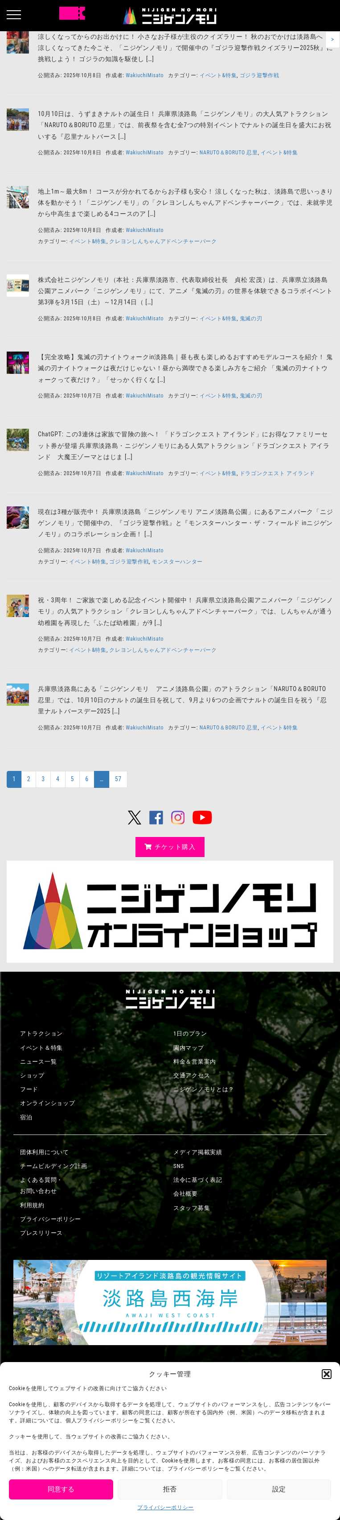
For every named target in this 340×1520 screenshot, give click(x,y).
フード (29, 1089)
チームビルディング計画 (53, 1166)
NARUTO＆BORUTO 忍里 (229, 152)
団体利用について (44, 1152)
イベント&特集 (218, 75)
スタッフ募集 (191, 1208)
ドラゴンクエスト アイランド (277, 473)
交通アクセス (191, 1075)
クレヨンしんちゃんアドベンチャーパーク (163, 241)
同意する (61, 1489)
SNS (178, 1166)
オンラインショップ (47, 1103)
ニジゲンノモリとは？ (203, 1089)
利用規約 (32, 1205)
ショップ (32, 1075)
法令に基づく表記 (197, 1179)
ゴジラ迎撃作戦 (259, 75)
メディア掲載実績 (197, 1152)
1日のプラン (190, 1033)
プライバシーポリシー (165, 1507)
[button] (326, 1374)
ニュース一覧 (38, 1061)
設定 (279, 1489)
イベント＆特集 (41, 1047)
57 (118, 779)
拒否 (169, 1489)
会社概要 (185, 1193)
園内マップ (188, 1047)
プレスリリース (41, 1233)
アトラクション (41, 1033)
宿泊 (26, 1117)
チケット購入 (170, 846)
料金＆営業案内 (194, 1061)
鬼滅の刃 (251, 318)
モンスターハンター (177, 562)
